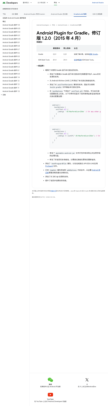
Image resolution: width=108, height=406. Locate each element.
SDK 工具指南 (97, 14)
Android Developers (43, 25)
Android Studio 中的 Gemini (34, 14)
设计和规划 (41, 3)
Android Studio (98, 3)
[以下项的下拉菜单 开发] (60, 2)
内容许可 (53, 191)
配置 (80, 60)
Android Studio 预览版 (59, 14)
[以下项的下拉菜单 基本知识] (32, 2)
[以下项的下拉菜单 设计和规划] (48, 2)
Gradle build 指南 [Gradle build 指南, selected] (80, 14)
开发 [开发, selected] (55, 3)
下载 (4, 14)
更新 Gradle (93, 54)
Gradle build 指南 (75, 25)
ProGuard (49, 166)
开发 (53, 25)
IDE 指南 (15, 14)
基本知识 (26, 3)
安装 (75, 60)
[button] (14, 95)
